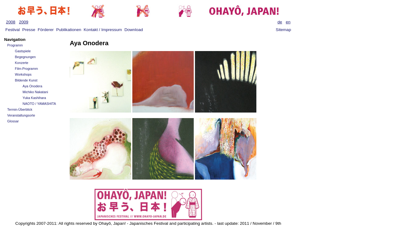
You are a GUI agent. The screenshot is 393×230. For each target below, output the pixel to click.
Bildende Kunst (26, 80)
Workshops (23, 74)
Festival (13, 29)
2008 (10, 22)
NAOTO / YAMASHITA (39, 103)
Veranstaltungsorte (21, 115)
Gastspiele (23, 51)
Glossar (13, 121)
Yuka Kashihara (34, 98)
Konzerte (22, 63)
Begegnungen (25, 57)
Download (133, 29)
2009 (23, 22)
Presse (28, 29)
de (280, 22)
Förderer (46, 29)
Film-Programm (26, 68)
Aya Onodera (32, 86)
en (288, 22)
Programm (15, 45)
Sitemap (283, 29)
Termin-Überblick (20, 109)
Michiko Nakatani (35, 92)
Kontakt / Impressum (103, 29)
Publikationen (68, 29)
